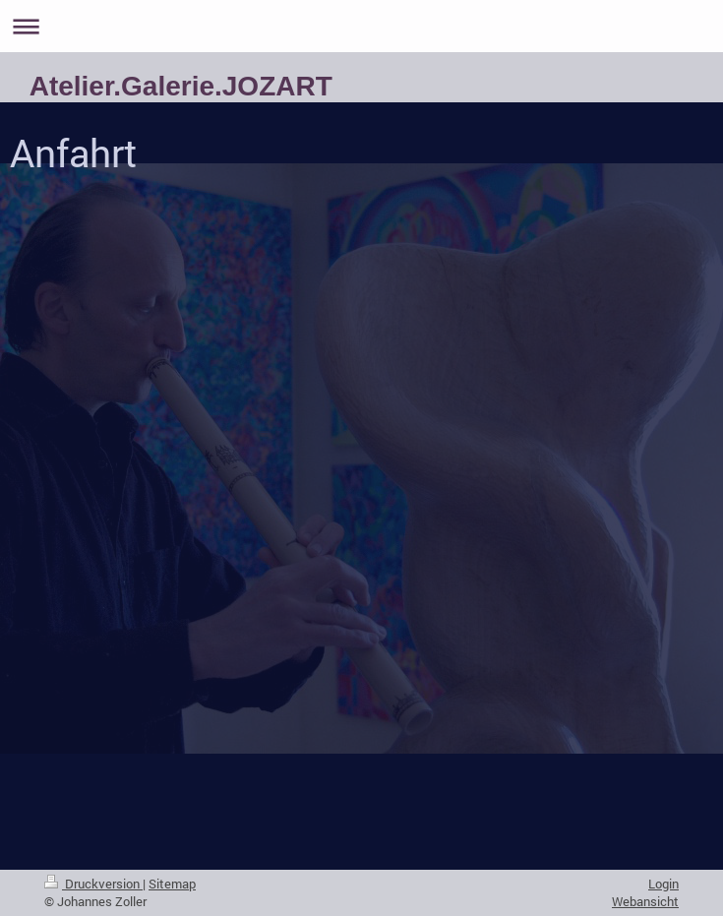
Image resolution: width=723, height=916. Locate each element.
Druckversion (93, 883)
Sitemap (172, 883)
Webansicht (645, 901)
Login (663, 883)
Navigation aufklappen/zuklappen (361, 26)
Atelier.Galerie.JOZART (181, 86)
